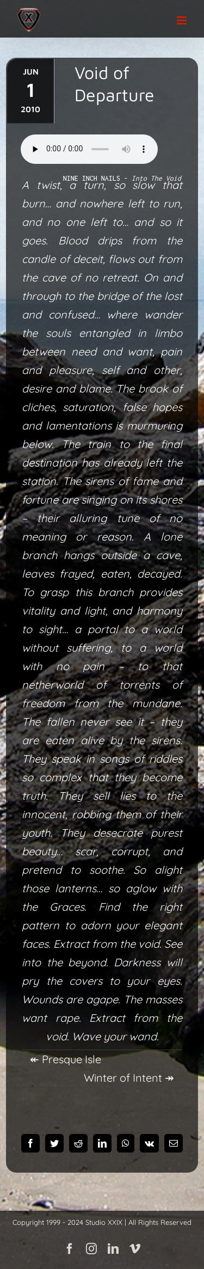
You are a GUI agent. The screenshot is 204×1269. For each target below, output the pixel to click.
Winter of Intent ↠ (129, 1077)
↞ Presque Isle (65, 1059)
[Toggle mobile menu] (182, 20)
